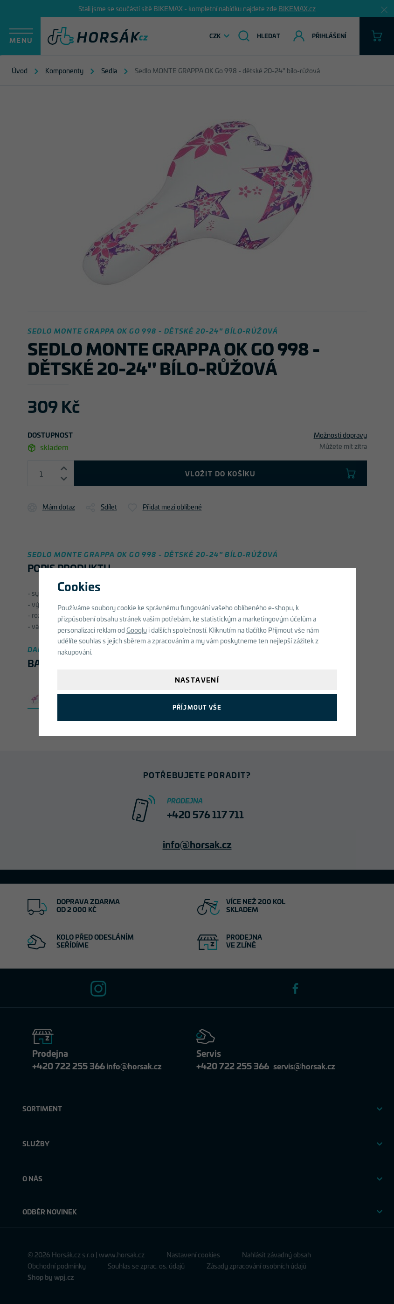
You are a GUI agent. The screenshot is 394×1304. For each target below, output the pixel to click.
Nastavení (197, 679)
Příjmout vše (197, 707)
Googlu (136, 630)
